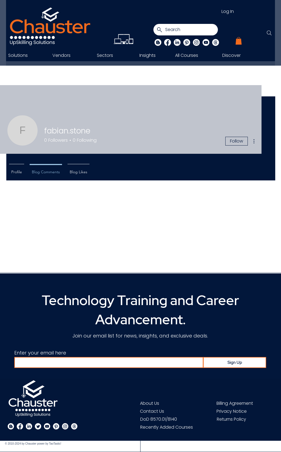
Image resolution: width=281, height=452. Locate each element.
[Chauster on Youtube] (206, 42)
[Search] (185, 29)
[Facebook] (167, 42)
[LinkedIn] (177, 42)
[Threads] (215, 42)
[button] (238, 40)
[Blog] (157, 42)
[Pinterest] (186, 42)
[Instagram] (196, 42)
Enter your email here (40, 352)
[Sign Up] (234, 362)
